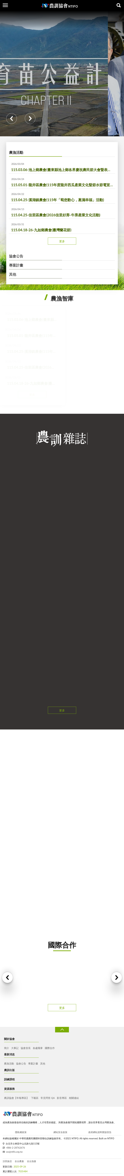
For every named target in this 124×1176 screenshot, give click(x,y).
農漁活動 (16, 152)
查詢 (118, 5)
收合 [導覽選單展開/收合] (62, 1029)
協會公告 (16, 256)
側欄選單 (5, 5)
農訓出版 (9, 1070)
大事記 (15, 1047)
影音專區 (62, 1097)
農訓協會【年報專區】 (16, 1097)
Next (30, 118)
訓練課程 (9, 1079)
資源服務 (9, 1088)
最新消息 (9, 1054)
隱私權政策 (21, 1132)
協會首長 (26, 1047)
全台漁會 (31, 1161)
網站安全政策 (60, 1132)
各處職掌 (38, 1047)
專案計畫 (16, 265)
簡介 (6, 1047)
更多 (62, 241)
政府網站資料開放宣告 (99, 1132)
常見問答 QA (48, 1097)
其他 (12, 274)
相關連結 (74, 1097)
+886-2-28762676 (15, 1147)
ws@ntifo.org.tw (14, 1151)
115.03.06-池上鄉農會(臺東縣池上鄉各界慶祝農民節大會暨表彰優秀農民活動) (63, 169)
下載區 (34, 1097)
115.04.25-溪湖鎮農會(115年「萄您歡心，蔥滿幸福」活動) (57, 200)
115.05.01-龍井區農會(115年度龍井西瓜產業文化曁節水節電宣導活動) (63, 185)
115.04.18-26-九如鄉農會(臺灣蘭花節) (41, 230)
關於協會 (9, 1038)
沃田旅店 (7, 1161)
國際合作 (50, 1047)
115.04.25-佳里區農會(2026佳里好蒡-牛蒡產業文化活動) (55, 215)
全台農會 (19, 1161)
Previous (11, 118)
